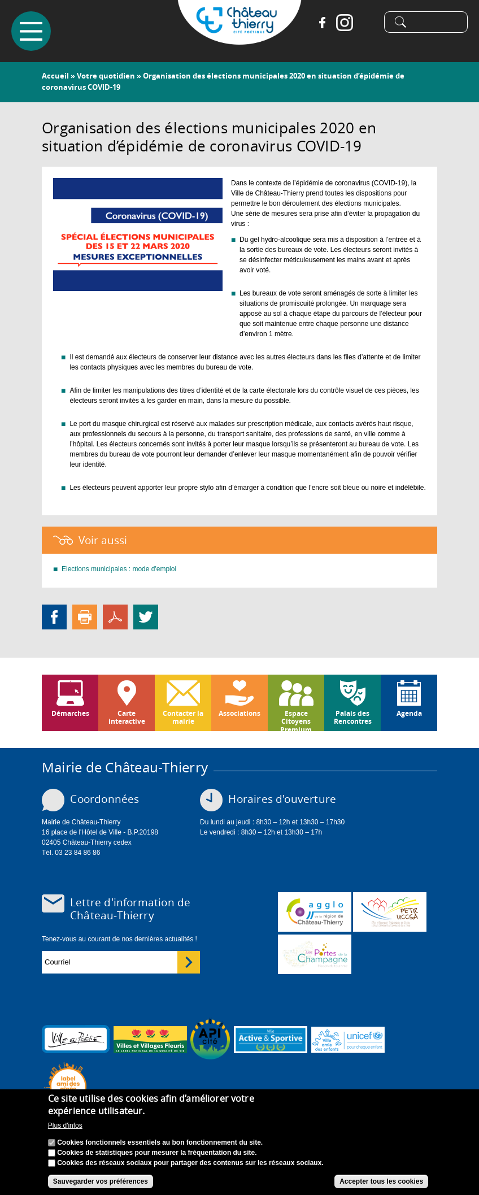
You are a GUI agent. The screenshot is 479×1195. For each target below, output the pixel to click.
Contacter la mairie (183, 717)
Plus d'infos (65, 1127)
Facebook (322, 22)
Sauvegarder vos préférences (100, 1182)
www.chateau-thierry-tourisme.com (314, 954)
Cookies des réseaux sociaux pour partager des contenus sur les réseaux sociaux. (190, 1163)
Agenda (409, 713)
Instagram (344, 22)
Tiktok (367, 22)
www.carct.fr (314, 912)
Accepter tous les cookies (381, 1182)
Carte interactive (126, 717)
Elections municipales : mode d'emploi (119, 569)
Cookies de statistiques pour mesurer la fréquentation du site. (156, 1153)
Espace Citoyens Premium (296, 720)
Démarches (70, 713)
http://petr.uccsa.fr (389, 912)
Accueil (55, 76)
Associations (239, 713)
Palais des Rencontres (353, 717)
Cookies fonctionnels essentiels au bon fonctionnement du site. (160, 1143)
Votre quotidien (106, 76)
